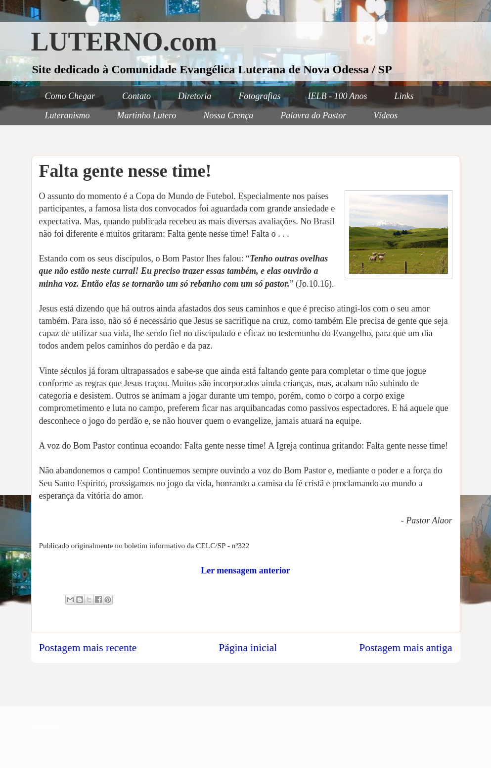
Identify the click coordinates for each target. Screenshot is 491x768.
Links (404, 96)
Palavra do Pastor (313, 115)
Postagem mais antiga (405, 648)
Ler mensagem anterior (245, 570)
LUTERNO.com (124, 41)
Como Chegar (70, 96)
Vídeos (385, 115)
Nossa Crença (228, 115)
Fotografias (259, 96)
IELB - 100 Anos (337, 96)
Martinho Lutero (147, 115)
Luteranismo (67, 115)
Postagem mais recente (88, 648)
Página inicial (248, 648)
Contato (136, 96)
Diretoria (194, 96)
